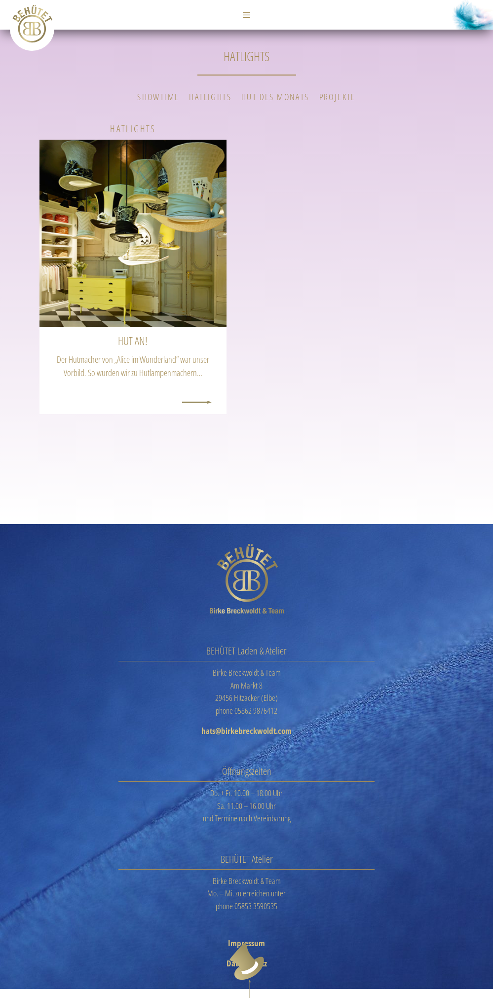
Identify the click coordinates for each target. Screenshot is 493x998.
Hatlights (210, 97)
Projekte (337, 97)
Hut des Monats (275, 97)
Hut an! (133, 340)
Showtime (158, 97)
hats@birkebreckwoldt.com (246, 730)
